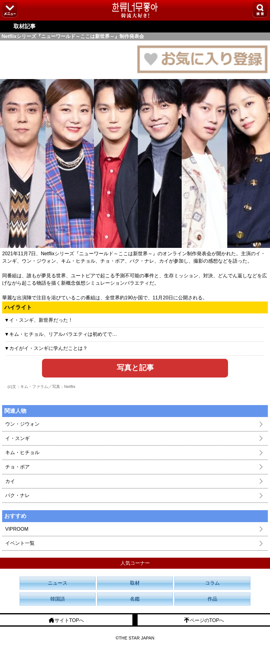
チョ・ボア (17, 466)
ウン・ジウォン (22, 424)
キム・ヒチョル (22, 452)
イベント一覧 (20, 543)
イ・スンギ (17, 438)
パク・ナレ (17, 495)
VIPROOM (17, 529)
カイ (10, 481)
